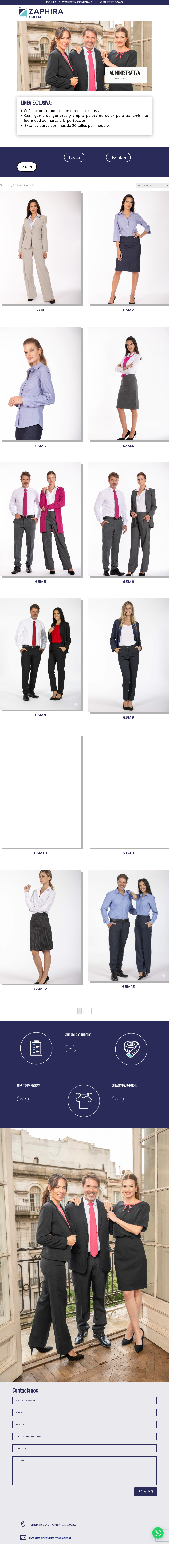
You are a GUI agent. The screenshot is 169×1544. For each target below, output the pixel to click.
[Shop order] (152, 185)
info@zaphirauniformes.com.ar (50, 1538)
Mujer (27, 167)
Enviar (145, 1491)
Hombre (118, 157)
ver (70, 1048)
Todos (74, 157)
